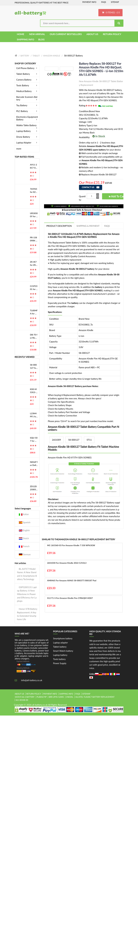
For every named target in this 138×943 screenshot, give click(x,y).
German (25, 554)
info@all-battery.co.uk (31, 680)
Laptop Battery (27, 131)
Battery (24, 55)
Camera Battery (27, 79)
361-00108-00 (22, 700)
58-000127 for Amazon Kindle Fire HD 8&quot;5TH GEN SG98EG (34, 366)
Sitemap (115, 2)
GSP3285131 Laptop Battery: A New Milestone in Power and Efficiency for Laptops (27, 594)
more (18, 148)
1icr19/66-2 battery (25, 697)
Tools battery (59, 659)
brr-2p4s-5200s (56, 697)
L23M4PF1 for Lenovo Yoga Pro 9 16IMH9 (33, 415)
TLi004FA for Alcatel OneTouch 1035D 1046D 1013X (34, 312)
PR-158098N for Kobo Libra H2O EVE (34, 239)
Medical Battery (27, 91)
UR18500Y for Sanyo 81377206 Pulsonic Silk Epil (34, 215)
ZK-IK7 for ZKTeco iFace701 (33, 263)
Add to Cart (117, 196)
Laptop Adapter (27, 142)
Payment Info (89, 2)
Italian (24, 514)
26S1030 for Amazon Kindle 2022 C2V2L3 (66, 563)
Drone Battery (27, 136)
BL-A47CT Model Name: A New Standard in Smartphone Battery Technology (27, 574)
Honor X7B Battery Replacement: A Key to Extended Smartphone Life (27, 614)
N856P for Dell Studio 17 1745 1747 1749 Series (34, 464)
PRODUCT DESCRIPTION (59, 226)
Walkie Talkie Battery (27, 125)
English (24, 530)
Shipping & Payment (87, 226)
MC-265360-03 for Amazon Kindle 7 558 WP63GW (71, 545)
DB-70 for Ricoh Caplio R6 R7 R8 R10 (34, 336)
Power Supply (59, 663)
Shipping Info (66, 694)
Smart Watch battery (63, 650)
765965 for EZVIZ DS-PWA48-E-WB (34, 191)
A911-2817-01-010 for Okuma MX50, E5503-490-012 (34, 166)
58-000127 (73, 439)
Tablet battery (60, 646)
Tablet (36, 55)
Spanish (24, 522)
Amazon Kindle (51, 55)
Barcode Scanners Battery (27, 98)
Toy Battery (27, 105)
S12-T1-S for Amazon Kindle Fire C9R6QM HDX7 (70, 598)
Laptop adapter (60, 642)
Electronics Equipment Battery (27, 118)
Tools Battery (27, 85)
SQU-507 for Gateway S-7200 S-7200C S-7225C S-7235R (34, 439)
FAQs (103, 2)
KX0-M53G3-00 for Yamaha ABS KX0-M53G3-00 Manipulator (33, 391)
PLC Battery (27, 111)
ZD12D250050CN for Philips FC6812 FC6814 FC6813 (33, 488)
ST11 (89, 439)
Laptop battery (60, 655)
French (24, 546)
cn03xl (69, 697)
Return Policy (33, 694)
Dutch (24, 538)
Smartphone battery (62, 638)
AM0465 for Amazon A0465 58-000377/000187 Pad (71, 580)
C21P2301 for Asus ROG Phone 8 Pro (33, 288)
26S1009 (56, 439)
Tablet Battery (27, 74)
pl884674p (42, 697)
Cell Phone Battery (27, 68)
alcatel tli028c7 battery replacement (94, 697)
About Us (19, 694)
